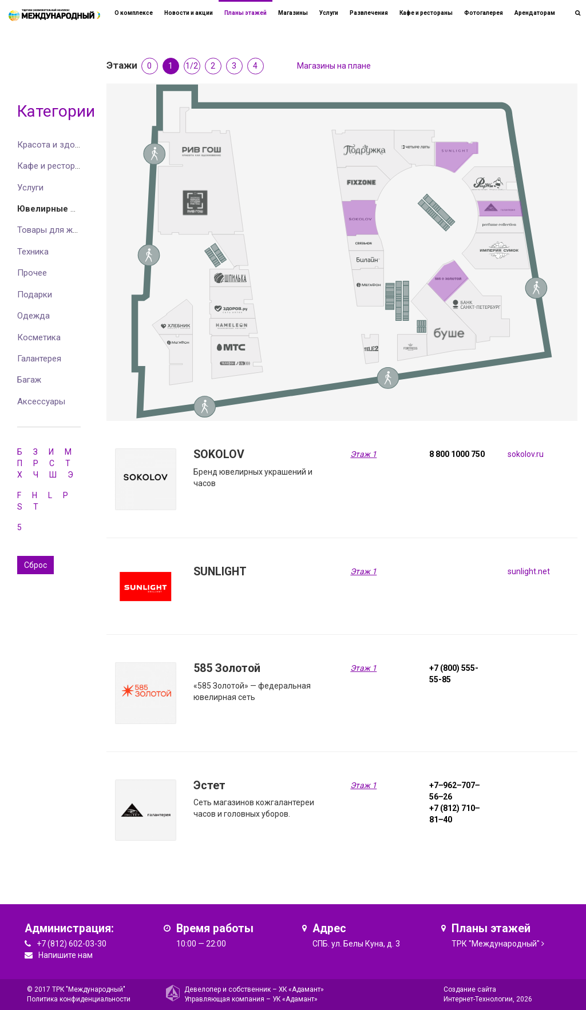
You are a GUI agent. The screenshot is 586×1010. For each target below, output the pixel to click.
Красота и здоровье (57, 145)
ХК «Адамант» (301, 989)
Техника (33, 251)
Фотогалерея (483, 13)
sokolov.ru (526, 454)
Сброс (35, 565)
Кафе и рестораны (53, 166)
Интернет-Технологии (478, 999)
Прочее (32, 273)
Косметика (39, 337)
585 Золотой (226, 668)
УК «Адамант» (295, 999)
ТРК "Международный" (496, 943)
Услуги (30, 187)
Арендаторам (534, 13)
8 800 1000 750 (457, 454)
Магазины (293, 13)
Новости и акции (188, 13)
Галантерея (39, 358)
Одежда (33, 316)
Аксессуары (41, 401)
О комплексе (133, 13)
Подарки (34, 294)
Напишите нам (65, 955)
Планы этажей (245, 13)
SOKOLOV (218, 454)
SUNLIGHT (220, 571)
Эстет (209, 785)
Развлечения (369, 13)
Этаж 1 (363, 454)
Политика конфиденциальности (78, 999)
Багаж (29, 380)
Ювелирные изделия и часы (77, 209)
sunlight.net (529, 571)
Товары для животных (61, 230)
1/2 (191, 65)
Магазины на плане (334, 65)
